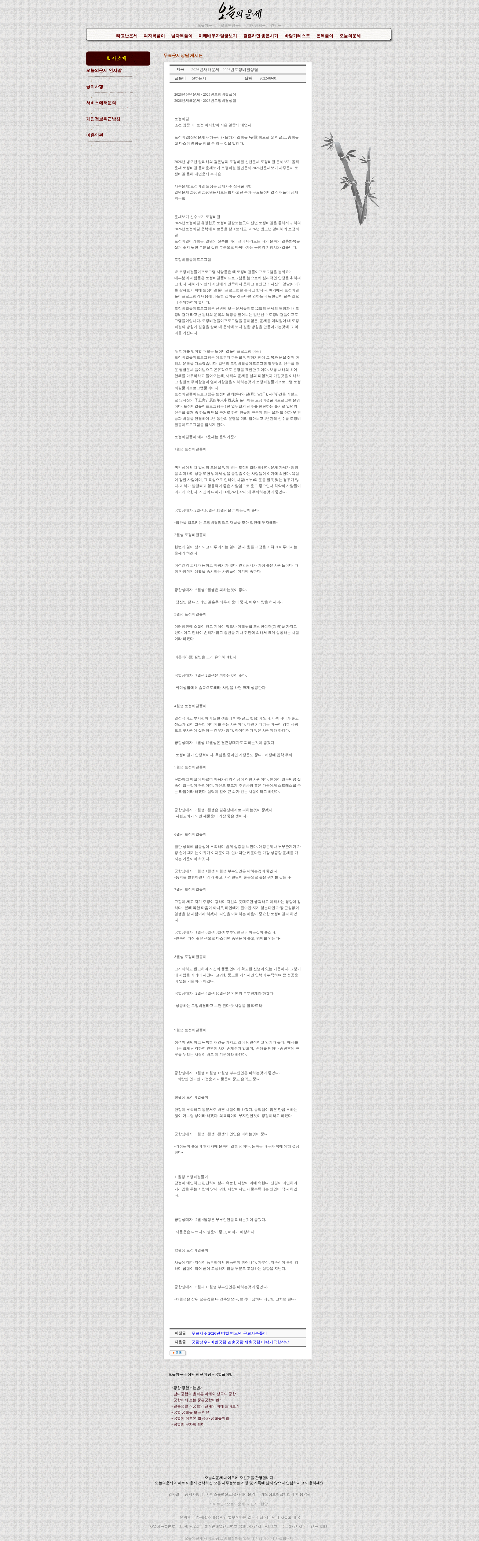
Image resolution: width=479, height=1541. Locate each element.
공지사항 (94, 86)
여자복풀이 (154, 36)
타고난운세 (126, 36)
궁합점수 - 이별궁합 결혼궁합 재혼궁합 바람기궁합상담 (240, 1342)
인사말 (173, 1494)
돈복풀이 (324, 36)
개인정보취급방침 (103, 119)
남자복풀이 (181, 36)
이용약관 (94, 135)
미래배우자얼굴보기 (218, 36)
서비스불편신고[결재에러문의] (231, 1494)
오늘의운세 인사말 (104, 70)
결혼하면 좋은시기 (261, 36)
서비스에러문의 (101, 103)
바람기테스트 (297, 36)
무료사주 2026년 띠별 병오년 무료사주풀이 (229, 1333)
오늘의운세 (350, 36)
